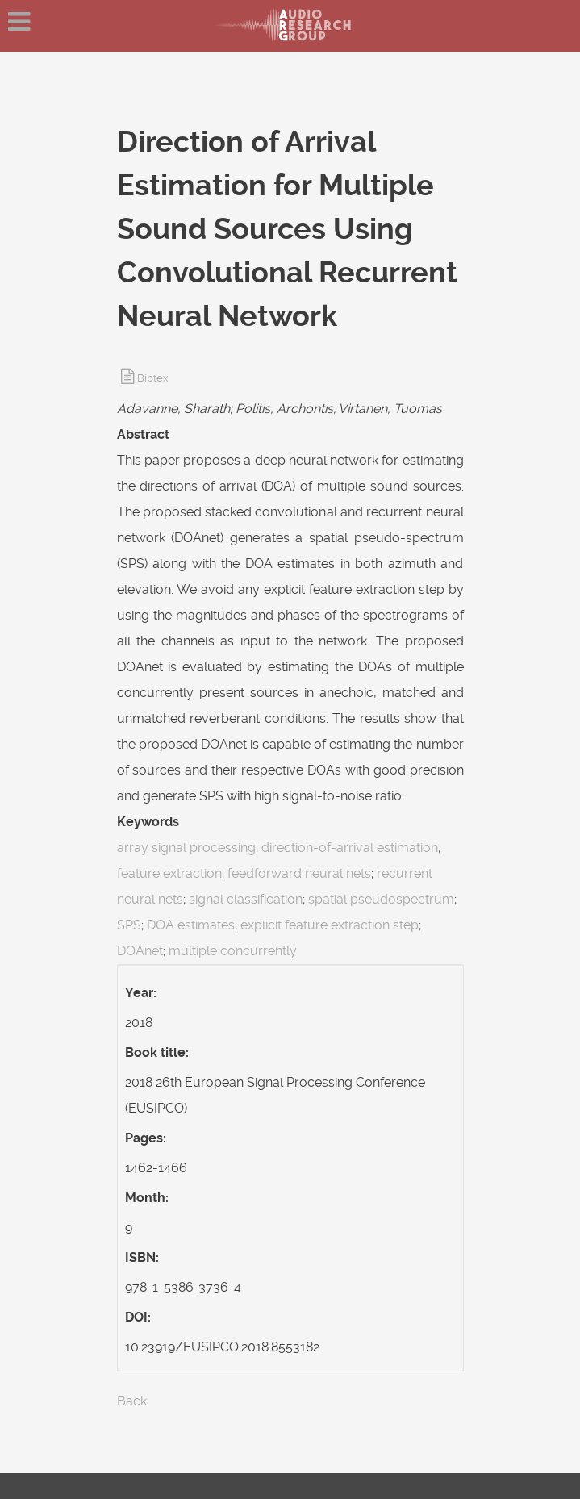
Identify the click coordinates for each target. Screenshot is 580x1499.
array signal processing (186, 847)
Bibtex (153, 378)
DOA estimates (191, 925)
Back (132, 1401)
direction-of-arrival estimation (349, 847)
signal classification (246, 899)
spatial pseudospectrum (381, 899)
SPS (129, 925)
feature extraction (169, 873)
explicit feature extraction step (329, 925)
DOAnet (140, 950)
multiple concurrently (233, 950)
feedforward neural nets (299, 873)
